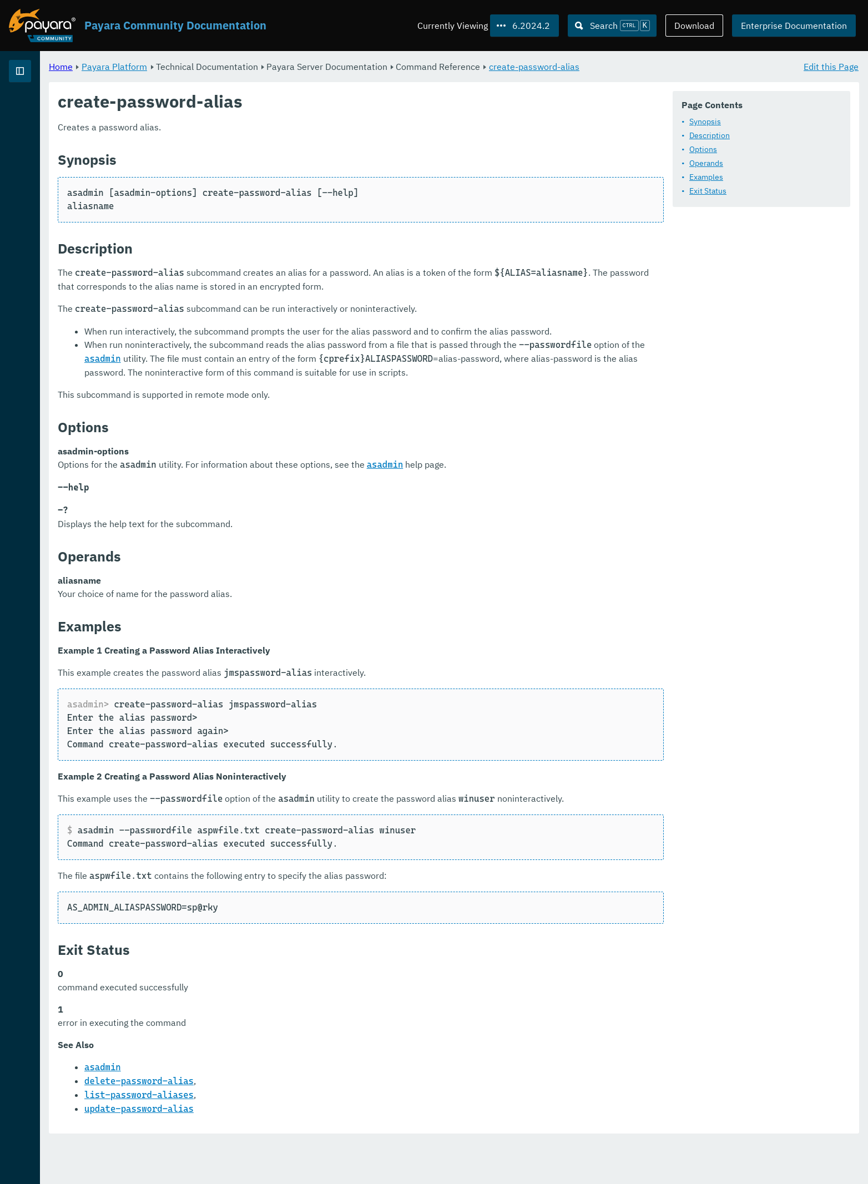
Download (694, 25)
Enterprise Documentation (794, 25)
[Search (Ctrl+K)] (612, 25)
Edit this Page (831, 66)
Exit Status (707, 191)
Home (199, 66)
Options (703, 150)
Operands (706, 164)
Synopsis (705, 122)
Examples (706, 178)
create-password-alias (672, 66)
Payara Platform (252, 66)
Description (709, 136)
